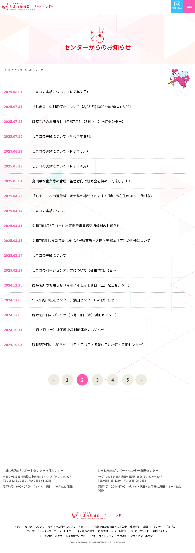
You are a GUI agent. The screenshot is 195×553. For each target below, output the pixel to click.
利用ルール (85, 526)
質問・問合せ (177, 8)
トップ (17, 526)
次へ (141, 379)
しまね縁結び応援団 (51, 536)
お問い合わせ (160, 531)
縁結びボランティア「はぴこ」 (160, 526)
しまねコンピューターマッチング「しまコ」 (49, 531)
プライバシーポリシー (142, 536)
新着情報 (103, 531)
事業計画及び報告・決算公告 (110, 526)
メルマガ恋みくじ (139, 531)
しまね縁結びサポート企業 (80, 536)
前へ (53, 379)
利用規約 (122, 536)
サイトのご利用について (61, 526)
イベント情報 (118, 531)
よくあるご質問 (85, 531)
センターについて (35, 526)
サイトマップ (106, 536)
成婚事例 (135, 526)
